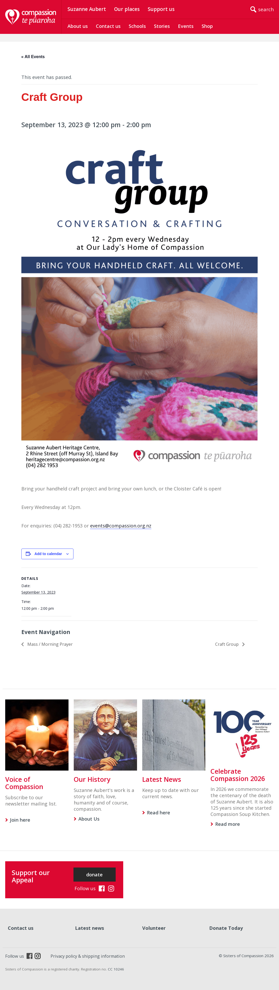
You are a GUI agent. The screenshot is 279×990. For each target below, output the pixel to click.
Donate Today (226, 928)
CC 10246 (116, 969)
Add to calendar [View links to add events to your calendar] (48, 554)
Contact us (108, 26)
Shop (207, 26)
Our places (127, 9)
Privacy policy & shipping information (88, 956)
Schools (137, 26)
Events (186, 26)
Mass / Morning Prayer (49, 644)
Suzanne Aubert (86, 9)
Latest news (89, 928)
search (266, 9)
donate (94, 874)
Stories (162, 26)
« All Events (33, 56)
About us (77, 26)
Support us (161, 9)
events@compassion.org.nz (120, 525)
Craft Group (227, 644)
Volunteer (154, 928)
